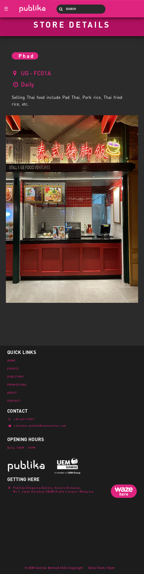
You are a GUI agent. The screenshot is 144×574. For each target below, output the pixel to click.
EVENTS (13, 368)
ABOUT (12, 392)
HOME (11, 360)
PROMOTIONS (17, 384)
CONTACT (14, 400)
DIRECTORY (15, 376)
